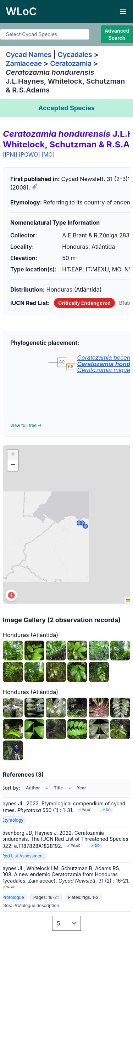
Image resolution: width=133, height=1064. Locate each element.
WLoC (85, 810)
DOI (107, 810)
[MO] (48, 154)
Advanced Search (117, 34)
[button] (12, 455)
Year (81, 787)
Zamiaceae (24, 63)
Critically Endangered (84, 303)
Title (58, 787)
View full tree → (26, 425)
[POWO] (29, 154)
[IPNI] (10, 154)
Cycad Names (28, 54)
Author (33, 787)
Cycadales (74, 54)
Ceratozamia (71, 63)
